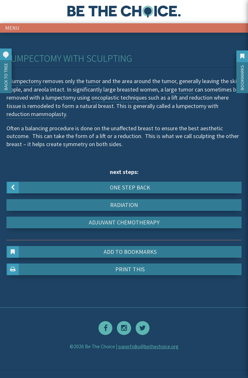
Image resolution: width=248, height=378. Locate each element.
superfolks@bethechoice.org (148, 346)
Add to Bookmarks (82, 252)
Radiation (124, 205)
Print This (76, 269)
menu (12, 28)
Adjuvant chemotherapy (124, 222)
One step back (78, 187)
